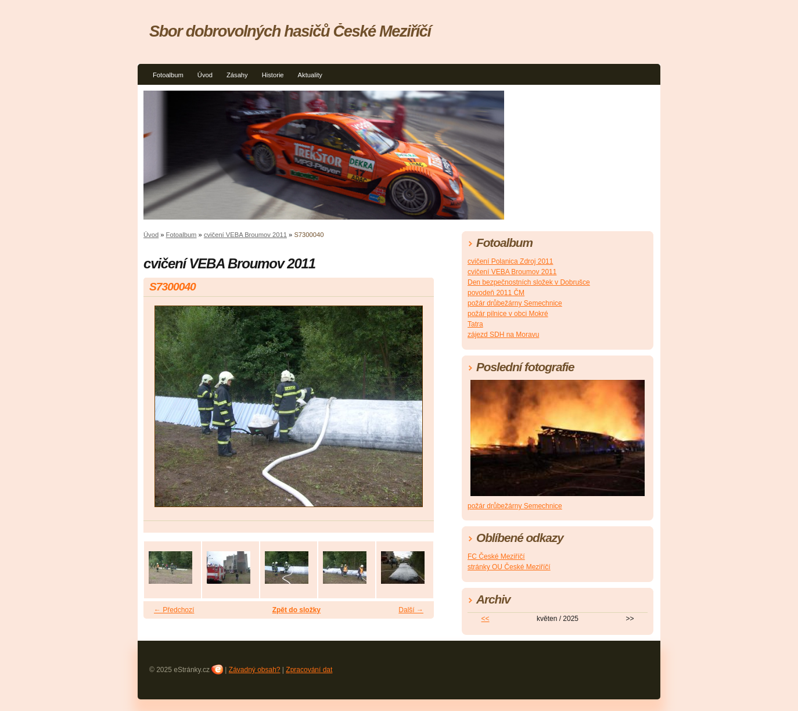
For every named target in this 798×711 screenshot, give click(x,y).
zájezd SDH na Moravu (503, 335)
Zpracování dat (309, 670)
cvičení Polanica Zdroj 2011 (510, 261)
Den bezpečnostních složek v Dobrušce (529, 282)
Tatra (475, 324)
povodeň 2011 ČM (496, 293)
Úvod (205, 74)
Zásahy (237, 74)
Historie (273, 74)
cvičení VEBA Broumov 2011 (245, 234)
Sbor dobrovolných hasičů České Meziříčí (290, 31)
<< (485, 619)
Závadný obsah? (255, 670)
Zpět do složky (296, 610)
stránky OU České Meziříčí (509, 567)
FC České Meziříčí (496, 556)
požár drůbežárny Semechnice (515, 303)
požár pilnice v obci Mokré (508, 314)
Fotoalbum (168, 74)
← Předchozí (174, 610)
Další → (410, 610)
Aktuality (310, 74)
